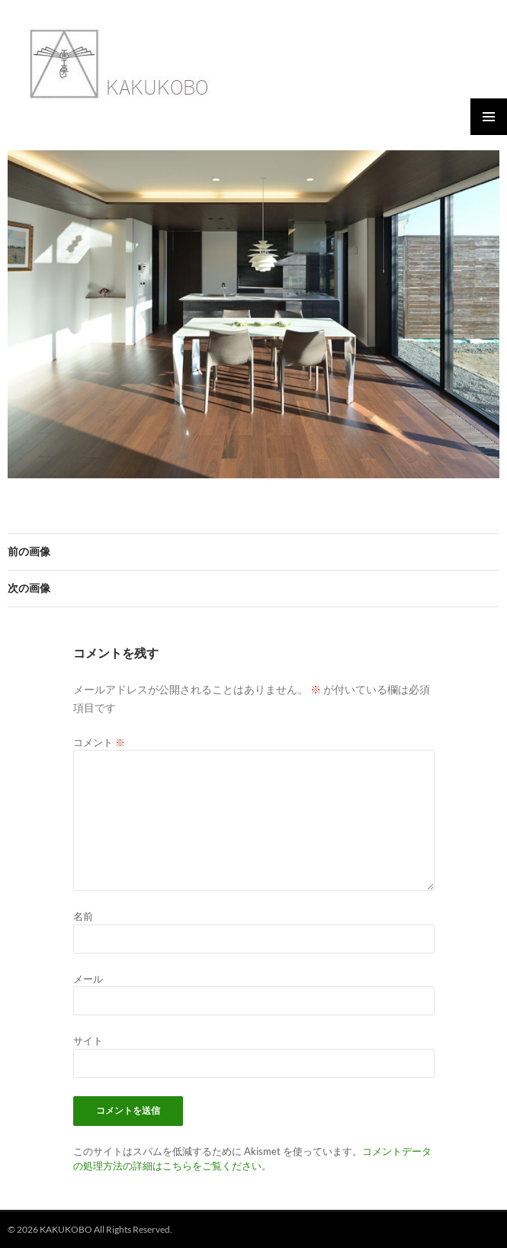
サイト (88, 1040)
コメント (99, 742)
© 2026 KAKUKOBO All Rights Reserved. (90, 1229)
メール (88, 979)
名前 (83, 916)
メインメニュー (488, 116)
